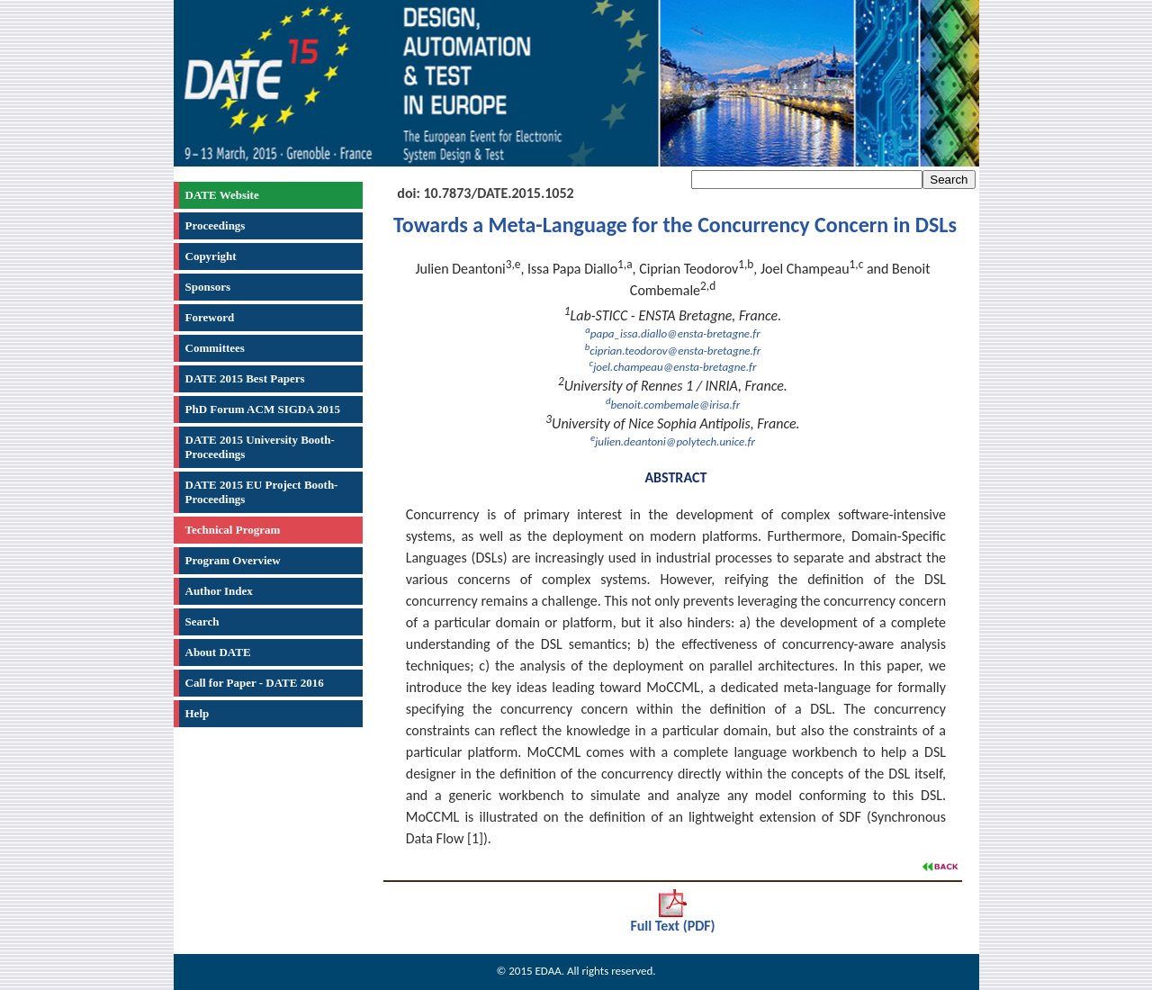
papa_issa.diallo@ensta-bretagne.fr (672, 333)
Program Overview (233, 560)
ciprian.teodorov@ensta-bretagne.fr (672, 350)
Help (197, 713)
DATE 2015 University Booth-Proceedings (260, 447)
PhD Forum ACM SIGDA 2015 (263, 409)
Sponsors (208, 286)
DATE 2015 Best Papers (245, 378)
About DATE (218, 652)
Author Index (219, 591)
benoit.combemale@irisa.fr (673, 404)
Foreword (210, 317)
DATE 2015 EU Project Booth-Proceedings (261, 492)
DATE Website (222, 195)
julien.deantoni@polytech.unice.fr (672, 441)
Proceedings (215, 225)
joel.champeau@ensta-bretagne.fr (673, 367)
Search (202, 621)
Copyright (211, 256)
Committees (215, 348)
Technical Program (233, 529)
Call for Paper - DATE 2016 (254, 682)
